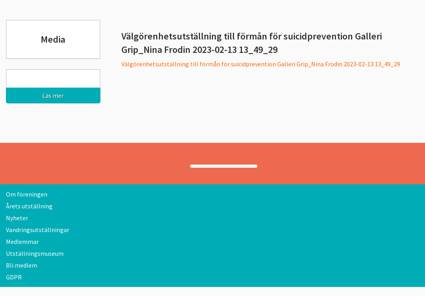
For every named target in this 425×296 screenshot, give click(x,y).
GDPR (14, 277)
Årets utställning (29, 206)
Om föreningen (26, 194)
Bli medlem (21, 265)
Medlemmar (22, 241)
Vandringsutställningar (37, 230)
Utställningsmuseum (35, 253)
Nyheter (17, 218)
